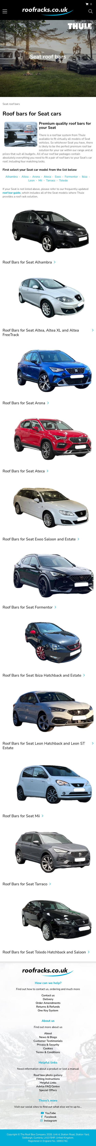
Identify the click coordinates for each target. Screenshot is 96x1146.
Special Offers (48, 1090)
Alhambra (11, 177)
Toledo (63, 180)
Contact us (48, 995)
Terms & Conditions (48, 1052)
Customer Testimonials (48, 1041)
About (48, 1033)
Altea (25, 177)
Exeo (58, 177)
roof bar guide (11, 193)
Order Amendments (48, 1003)
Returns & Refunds (48, 1007)
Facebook (50, 1117)
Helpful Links (48, 1083)
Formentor (71, 177)
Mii (40, 180)
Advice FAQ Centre (48, 1086)
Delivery (48, 999)
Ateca (47, 177)
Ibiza (84, 177)
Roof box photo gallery (48, 1075)
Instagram (50, 1121)
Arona (36, 177)
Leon (31, 180)
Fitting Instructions (48, 1079)
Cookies (48, 1048)
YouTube (50, 1113)
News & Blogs (48, 1037)
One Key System (48, 1010)
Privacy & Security (48, 1045)
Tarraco (50, 180)
